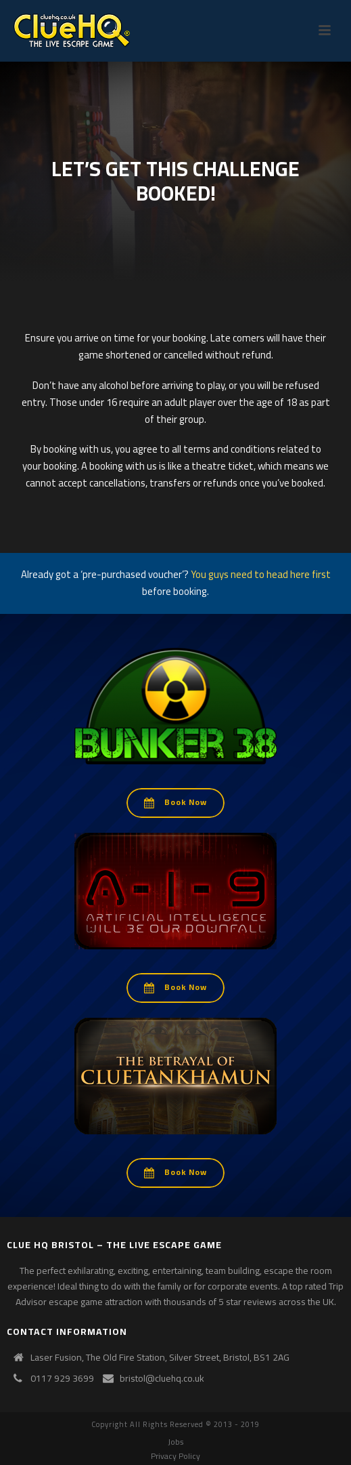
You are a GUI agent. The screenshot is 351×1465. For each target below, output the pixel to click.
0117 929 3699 (62, 1378)
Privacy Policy (175, 1456)
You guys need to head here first (261, 574)
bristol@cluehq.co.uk (162, 1378)
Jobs (176, 1442)
